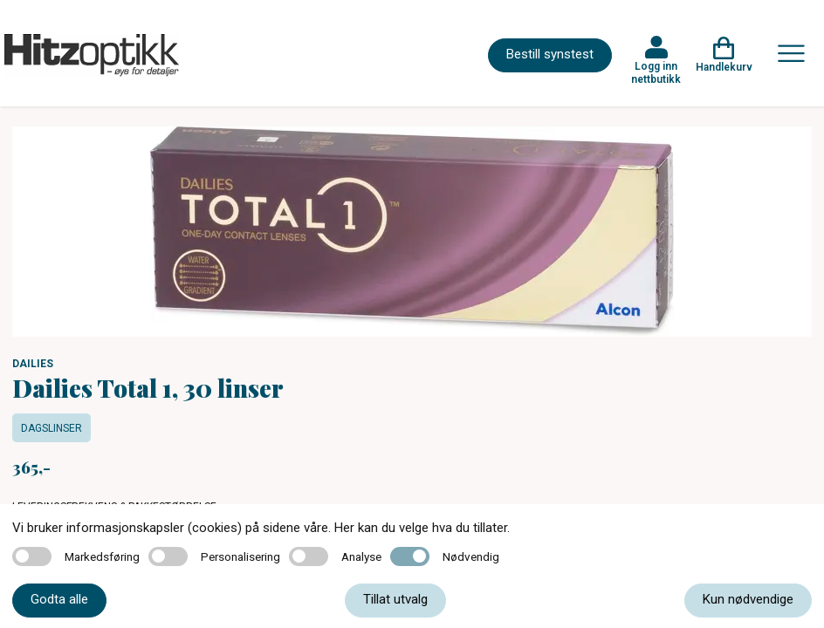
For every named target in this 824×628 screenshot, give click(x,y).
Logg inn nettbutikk (656, 72)
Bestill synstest (550, 54)
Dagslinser (51, 428)
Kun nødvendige (748, 599)
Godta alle (59, 599)
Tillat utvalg (395, 599)
